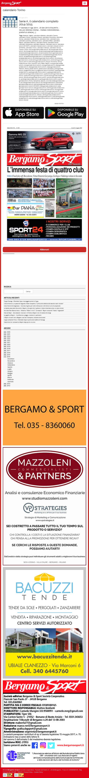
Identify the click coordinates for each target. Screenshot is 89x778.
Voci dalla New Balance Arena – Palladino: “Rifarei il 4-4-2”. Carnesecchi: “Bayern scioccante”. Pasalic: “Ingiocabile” (34, 310)
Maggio (10, 373)
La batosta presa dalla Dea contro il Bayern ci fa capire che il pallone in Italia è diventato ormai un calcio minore (34, 308)
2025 (8, 334)
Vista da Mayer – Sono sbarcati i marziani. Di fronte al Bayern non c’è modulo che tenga (27, 313)
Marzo (10, 377)
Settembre (11, 365)
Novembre (11, 361)
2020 (8, 344)
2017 (8, 351)
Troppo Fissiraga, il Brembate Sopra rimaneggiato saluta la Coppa (21, 301)
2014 (8, 357)
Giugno (10, 371)
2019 (8, 346)
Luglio (10, 369)
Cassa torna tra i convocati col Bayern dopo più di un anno (19, 322)
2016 (8, 353)
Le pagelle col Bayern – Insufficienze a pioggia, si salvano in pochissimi (22, 315)
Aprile (10, 375)
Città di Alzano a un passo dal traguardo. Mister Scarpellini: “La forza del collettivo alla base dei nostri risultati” (33, 303)
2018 (8, 348)
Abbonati (44, 249)
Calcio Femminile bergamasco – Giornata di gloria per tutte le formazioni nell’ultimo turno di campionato (32, 306)
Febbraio (11, 379)
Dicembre (11, 359)
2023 (8, 338)
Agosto (10, 367)
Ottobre (10, 363)
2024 (8, 336)
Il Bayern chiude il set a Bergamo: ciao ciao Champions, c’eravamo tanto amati (24, 317)
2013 (8, 384)
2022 (8, 340)
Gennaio (10, 382)
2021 (8, 342)
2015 (8, 355)
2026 (8, 332)
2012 (8, 386)
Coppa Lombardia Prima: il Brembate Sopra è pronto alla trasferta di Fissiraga (24, 320)
